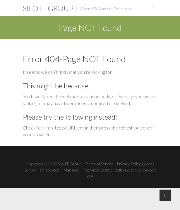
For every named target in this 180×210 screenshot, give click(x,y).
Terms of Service (99, 163)
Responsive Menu (153, 9)
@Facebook (50, 169)
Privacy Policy (129, 163)
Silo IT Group (48, 8)
